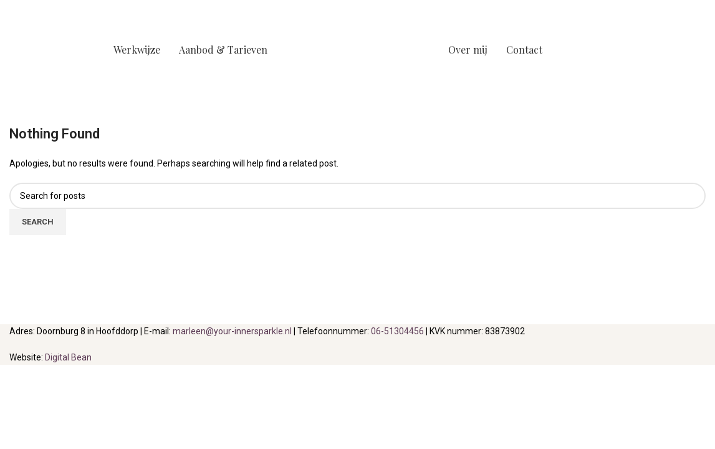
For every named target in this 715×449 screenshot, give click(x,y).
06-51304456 (397, 331)
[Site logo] (358, 49)
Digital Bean (68, 357)
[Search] (357, 196)
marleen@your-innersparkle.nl (232, 331)
